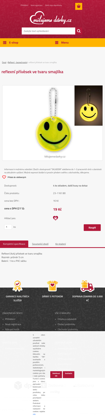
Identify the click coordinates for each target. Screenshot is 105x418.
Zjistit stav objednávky (53, 5)
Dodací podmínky (66, 324)
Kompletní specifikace (14, 244)
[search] (78, 30)
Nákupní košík (12, 329)
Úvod (4, 62)
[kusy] (8, 227)
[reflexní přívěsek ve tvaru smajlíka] (52, 87)
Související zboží (40, 244)
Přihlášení (24, 5)
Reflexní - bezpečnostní (17, 62)
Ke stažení (60, 244)
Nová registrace (37, 5)
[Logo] (51, 17)
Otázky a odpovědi (67, 319)
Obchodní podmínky (68, 329)
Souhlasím (68, 373)
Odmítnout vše (56, 374)
